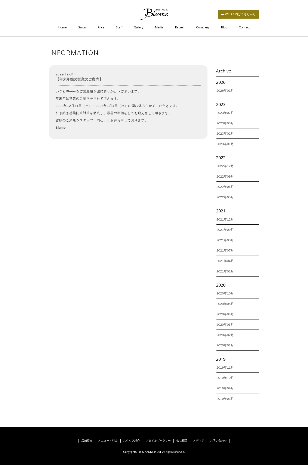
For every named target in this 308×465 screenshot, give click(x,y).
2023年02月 (225, 133)
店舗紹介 (86, 440)
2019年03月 (225, 398)
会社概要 (182, 440)
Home (62, 27)
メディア (198, 440)
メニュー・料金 (108, 440)
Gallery (138, 27)
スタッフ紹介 (131, 440)
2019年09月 (225, 388)
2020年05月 (225, 304)
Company (202, 27)
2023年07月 (225, 113)
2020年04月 (225, 314)
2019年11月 (225, 367)
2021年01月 (225, 271)
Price (101, 27)
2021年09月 (225, 229)
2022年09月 (225, 176)
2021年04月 (225, 261)
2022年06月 (225, 186)
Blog (224, 27)
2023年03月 (225, 123)
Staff (119, 27)
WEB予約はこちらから (238, 14)
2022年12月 (225, 166)
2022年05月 (225, 197)
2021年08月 (225, 240)
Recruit (180, 27)
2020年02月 (225, 335)
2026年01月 (225, 90)
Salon (82, 27)
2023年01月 (225, 144)
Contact (244, 27)
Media (159, 27)
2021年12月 (225, 219)
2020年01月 (225, 345)
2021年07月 (225, 250)
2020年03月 (225, 324)
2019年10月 (225, 378)
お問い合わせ (218, 440)
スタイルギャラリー (158, 440)
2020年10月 (225, 293)
